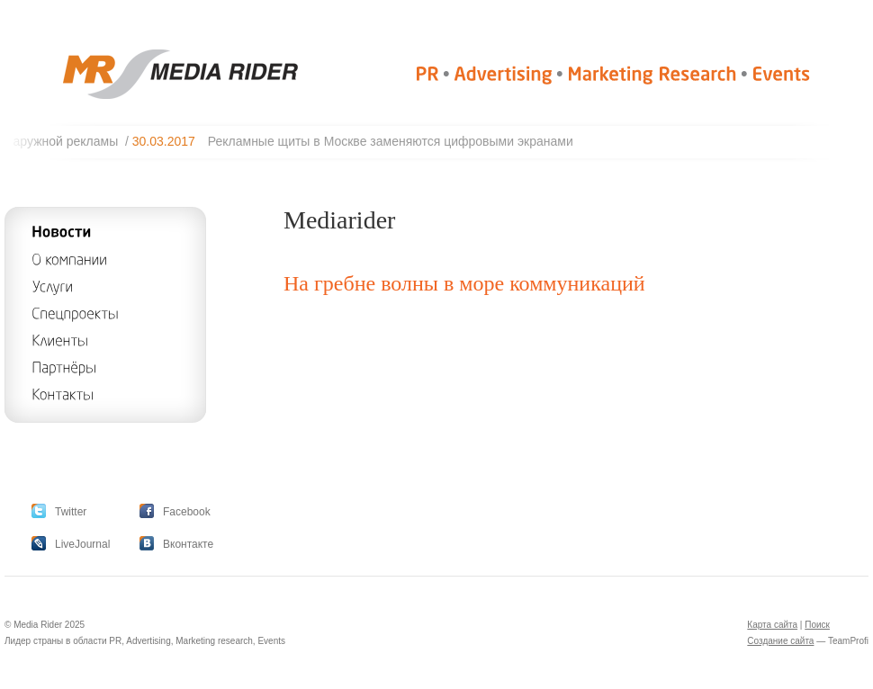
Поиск (817, 625)
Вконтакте (188, 544)
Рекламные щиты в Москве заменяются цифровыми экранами (396, 141)
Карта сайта (772, 625)
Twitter (70, 512)
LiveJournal (82, 544)
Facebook (187, 512)
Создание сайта (780, 641)
